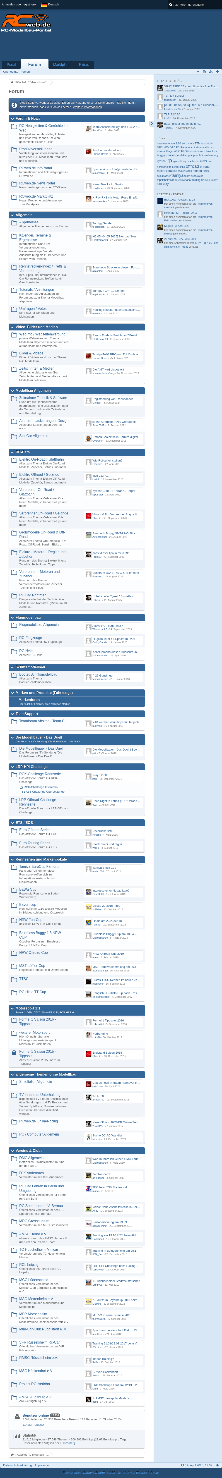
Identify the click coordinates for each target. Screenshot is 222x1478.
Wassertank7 (99, 629)
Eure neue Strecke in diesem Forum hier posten (123, 267)
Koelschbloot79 (101, 996)
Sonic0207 (98, 425)
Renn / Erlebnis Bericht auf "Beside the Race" (122, 335)
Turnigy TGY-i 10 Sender (108, 290)
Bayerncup (27, 904)
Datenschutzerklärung (17, 1465)
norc (210, 161)
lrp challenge (180, 161)
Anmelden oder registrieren (19, 4)
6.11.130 (98, 1096)
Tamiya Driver (100, 154)
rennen (197, 170)
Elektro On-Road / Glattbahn (41, 459)
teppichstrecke (165, 180)
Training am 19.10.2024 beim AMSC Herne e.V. (123, 1235)
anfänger (168, 151)
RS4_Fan (97, 1254)
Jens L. (96, 1375)
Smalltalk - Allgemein (35, 1081)
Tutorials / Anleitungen (36, 290)
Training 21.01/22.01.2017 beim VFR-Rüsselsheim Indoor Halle (133, 1343)
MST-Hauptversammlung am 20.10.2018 (118, 967)
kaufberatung (211, 155)
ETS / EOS (24, 823)
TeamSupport (27, 714)
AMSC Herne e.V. (33, 1234)
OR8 (172, 147)
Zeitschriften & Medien (36, 368)
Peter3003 (98, 894)
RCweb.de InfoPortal (35, 168)
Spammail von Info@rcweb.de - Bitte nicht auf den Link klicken (133, 169)
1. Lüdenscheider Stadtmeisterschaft (116, 1281)
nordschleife (164, 166)
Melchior (97, 1139)
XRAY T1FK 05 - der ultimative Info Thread (192, 86)
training (195, 180)
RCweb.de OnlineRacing (38, 1121)
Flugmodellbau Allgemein (39, 625)
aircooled (97, 271)
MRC (160, 147)
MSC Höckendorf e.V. (36, 1371)
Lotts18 (96, 1037)
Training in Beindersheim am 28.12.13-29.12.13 (123, 1250)
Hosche (96, 834)
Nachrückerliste (102, 831)
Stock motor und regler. (107, 844)
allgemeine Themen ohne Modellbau (46, 1074)
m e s (95, 957)
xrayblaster (98, 188)
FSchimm (97, 1347)
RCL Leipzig (28, 1265)
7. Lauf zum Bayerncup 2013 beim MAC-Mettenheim (126, 1300)
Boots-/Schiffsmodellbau (38, 674)
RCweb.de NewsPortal (37, 183)
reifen (189, 171)
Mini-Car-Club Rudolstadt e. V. (43, 1329)
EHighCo (97, 1284)
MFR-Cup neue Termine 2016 (111, 1315)
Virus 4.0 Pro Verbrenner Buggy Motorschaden (122, 514)
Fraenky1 (97, 464)
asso (177, 151)
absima (200, 147)
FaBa (95, 1362)
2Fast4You (98, 1099)
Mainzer (96, 402)
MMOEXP (207, 143)
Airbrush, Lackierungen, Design (44, 421)
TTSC (24, 979)
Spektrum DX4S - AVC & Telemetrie (115, 572)
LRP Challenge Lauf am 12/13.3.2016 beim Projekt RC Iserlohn (133, 1385)
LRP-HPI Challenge (32, 767)
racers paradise (167, 170)
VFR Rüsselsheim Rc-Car (39, 1342)
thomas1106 (99, 1319)
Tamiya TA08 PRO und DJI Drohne (115, 354)
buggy (161, 155)
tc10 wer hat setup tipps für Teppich (115, 722)
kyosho (161, 161)
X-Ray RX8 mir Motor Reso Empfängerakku (121, 197)
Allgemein (24, 215)
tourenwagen (183, 179)
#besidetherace (166, 143)
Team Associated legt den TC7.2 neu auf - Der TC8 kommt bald (133, 127)
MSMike (96, 909)
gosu (95, 1401)
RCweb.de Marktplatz (36, 196)
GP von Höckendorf (105, 1372)
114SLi (26, 1424)
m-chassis (193, 161)
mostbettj (69, 1443)
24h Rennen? (101, 1174)
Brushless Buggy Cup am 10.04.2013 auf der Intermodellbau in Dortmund (140, 934)
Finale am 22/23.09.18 (107, 921)
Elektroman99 (100, 240)
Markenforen (29, 700)
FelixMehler (171, 212)
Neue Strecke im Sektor (107, 184)
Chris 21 (97, 518)
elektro (183, 155)
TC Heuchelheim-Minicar (38, 1249)
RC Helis (26, 651)
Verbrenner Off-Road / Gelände (43, 513)
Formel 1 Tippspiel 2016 (108, 1020)
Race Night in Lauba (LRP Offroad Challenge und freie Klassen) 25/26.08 (140, 801)
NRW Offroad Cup (33, 952)
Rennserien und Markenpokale (41, 859)
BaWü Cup (27, 889)
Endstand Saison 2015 (107, 1052)
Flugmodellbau (28, 617)
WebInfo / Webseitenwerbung (42, 334)
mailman (97, 726)
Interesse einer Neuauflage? (110, 890)
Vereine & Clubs (29, 1151)
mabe (95, 1191)
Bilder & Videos (31, 353)
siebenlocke (99, 201)
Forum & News (28, 118)
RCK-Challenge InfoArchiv (41, 787)
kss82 (95, 479)
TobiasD (96, 556)
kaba (95, 1388)
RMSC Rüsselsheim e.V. (38, 1358)
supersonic (98, 173)
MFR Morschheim (33, 1314)
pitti (94, 753)
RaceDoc (97, 130)
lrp (169, 160)
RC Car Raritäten (32, 595)
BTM (197, 143)
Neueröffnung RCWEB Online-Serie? (116, 1122)
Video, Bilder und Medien (37, 327)
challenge (172, 155)
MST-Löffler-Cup (32, 966)
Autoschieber (99, 537)
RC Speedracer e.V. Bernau (41, 1206)
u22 (94, 804)
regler (181, 171)
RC (178, 147)
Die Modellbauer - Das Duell (39, 737)
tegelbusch (98, 226)
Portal (11, 65)
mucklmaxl (98, 1334)
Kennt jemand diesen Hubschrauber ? (117, 652)
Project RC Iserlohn (34, 1384)
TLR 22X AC (100, 475)
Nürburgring (100, 1033)
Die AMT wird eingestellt (108, 369)
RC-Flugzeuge (30, 638)
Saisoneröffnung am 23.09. (110, 1222)
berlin (185, 151)
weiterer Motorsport (34, 1032)
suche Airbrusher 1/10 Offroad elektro (116, 421)
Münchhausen (100, 655)
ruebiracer (98, 983)
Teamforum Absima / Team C (42, 721)
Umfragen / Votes (32, 309)
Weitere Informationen (87, 107)
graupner (193, 155)
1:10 (178, 143)
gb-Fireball (98, 1178)
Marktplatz (61, 65)
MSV (166, 147)
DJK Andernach (31, 1173)
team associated (193, 176)
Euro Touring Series (34, 843)
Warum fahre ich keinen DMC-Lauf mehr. (119, 1159)
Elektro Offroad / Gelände (39, 474)
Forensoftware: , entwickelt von (111, 1472)
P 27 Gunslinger (102, 675)
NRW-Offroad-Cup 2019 (108, 953)
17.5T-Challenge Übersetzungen (45, 791)
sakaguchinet (99, 1225)
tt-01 (159, 184)
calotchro (97, 1086)
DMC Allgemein (31, 1158)
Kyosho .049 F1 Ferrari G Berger (113, 491)
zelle (95, 778)
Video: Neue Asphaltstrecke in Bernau (117, 1207)
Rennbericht (188, 147)
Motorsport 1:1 (28, 1008)
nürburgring (178, 166)
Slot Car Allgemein (33, 436)
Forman (96, 924)
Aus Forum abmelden (106, 150)
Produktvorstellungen (36, 149)
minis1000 (98, 871)
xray (166, 184)
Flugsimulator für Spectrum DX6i (113, 639)
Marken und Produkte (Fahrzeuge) (44, 693)
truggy (214, 180)
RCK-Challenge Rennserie (40, 774)
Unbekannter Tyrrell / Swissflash (113, 596)
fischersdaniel (100, 970)
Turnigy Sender (102, 223)
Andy (95, 1210)
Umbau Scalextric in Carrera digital (115, 437)
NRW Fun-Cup (30, 920)
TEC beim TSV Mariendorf (109, 1187)
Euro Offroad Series (35, 830)
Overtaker (98, 440)
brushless (211, 151)
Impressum (42, 1465)
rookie (206, 171)
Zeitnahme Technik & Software (43, 398)
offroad (192, 166)
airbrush (209, 147)
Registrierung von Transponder (112, 399)
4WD (191, 143)
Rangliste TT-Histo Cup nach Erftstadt (117, 993)
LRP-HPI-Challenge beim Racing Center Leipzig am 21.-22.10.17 (135, 1266)
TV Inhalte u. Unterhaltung (39, 1095)
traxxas (205, 179)
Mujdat (168, 225)
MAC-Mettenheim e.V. (36, 1299)
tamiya (177, 175)
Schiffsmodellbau (30, 667)
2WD (184, 143)
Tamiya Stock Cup (104, 867)
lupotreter (97, 494)
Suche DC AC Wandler (107, 1135)
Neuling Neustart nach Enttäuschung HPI (119, 309)
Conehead (98, 1239)
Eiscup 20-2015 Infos (106, 905)
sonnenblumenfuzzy (103, 373)
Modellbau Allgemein (33, 390)
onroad (205, 166)
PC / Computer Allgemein (39, 1134)
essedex (97, 313)
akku (160, 151)
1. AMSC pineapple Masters (110, 1398)
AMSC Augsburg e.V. (35, 1397)
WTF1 (95, 848)
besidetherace (197, 151)
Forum (34, 64)
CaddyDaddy (99, 642)
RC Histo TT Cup (32, 992)
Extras (84, 65)
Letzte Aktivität (170, 194)
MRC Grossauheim (34, 1221)
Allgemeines (29, 222)
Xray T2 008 (100, 775)
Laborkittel (98, 1024)
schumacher (164, 176)
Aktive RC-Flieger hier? (107, 625)
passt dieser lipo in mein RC (110, 553)
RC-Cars (23, 452)
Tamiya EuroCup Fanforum (40, 866)
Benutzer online (35, 1415)
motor (203, 161)
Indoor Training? (103, 1359)
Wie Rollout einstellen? (107, 460)
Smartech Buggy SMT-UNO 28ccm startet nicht (123, 533)
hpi (201, 155)
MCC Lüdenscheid (33, 1280)
